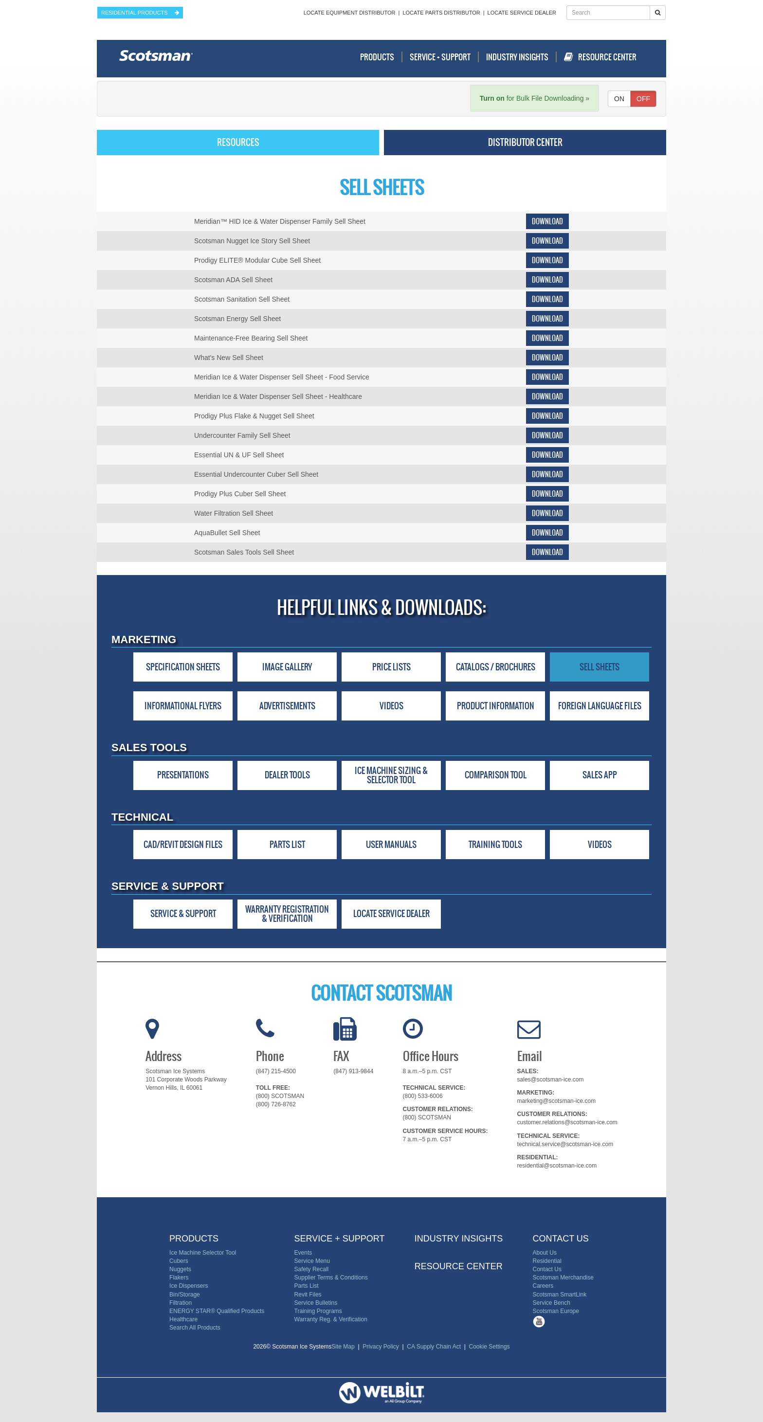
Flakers (178, 1277)
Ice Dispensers (188, 1285)
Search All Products (194, 1327)
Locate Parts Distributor (441, 13)
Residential (547, 1261)
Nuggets (180, 1269)
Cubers (178, 1261)
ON (619, 99)
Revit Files (308, 1294)
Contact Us (547, 1269)
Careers (543, 1285)
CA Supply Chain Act (434, 1346)
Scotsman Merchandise (563, 1277)
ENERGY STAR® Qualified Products (216, 1311)
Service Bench (551, 1302)
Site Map (344, 1346)
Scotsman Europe (556, 1311)
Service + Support (440, 57)
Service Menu (312, 1261)
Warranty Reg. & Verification (330, 1319)
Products (377, 57)
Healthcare (183, 1319)
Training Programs (318, 1311)
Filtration (180, 1302)
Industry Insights (517, 57)
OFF (643, 99)
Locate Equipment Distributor (350, 13)
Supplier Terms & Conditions (331, 1277)
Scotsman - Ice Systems (156, 59)
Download (547, 221)
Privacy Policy (381, 1346)
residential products (140, 13)
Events (303, 1252)
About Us (545, 1252)
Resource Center (600, 57)
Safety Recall (311, 1269)
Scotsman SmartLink (560, 1294)
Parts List (306, 1285)
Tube (539, 1321)
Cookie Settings (488, 1346)
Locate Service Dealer (522, 13)
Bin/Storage (184, 1294)
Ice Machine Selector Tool (202, 1252)
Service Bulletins (316, 1302)
